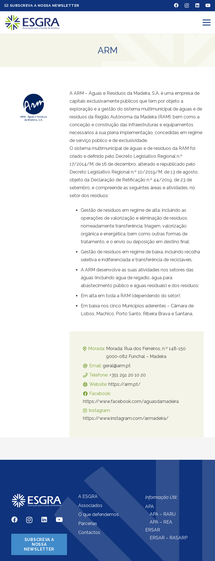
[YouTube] (207, 5)
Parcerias (87, 523)
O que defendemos (98, 514)
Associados (90, 505)
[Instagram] (187, 5)
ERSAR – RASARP (168, 537)
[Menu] (206, 22)
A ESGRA (88, 496)
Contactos (89, 532)
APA (149, 506)
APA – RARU (163, 514)
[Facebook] (176, 5)
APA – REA (161, 522)
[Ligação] (32, 22)
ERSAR (152, 530)
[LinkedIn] (197, 5)
